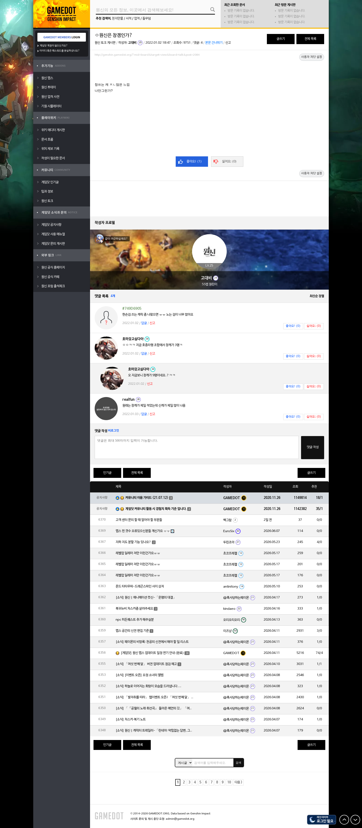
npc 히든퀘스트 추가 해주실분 (135, 620)
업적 (137, 18)
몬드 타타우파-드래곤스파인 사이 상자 (140, 586)
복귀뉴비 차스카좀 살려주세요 (134, 608)
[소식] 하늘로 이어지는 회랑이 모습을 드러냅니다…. (148, 686)
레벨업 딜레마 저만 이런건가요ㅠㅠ (138, 553)
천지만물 (117, 18)
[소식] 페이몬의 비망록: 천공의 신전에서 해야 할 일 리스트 (152, 642)
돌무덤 (146, 18)
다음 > (238, 782)
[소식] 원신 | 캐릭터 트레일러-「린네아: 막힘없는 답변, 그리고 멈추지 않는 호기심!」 (155, 730)
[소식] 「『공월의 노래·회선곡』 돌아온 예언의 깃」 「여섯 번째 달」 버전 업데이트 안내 (155, 708)
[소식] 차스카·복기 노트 (131, 719)
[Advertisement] (209, 71)
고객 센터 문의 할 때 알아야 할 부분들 (139, 520)
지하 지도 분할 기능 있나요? (133, 542)
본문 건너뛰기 (214, 43)
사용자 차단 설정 (311, 57)
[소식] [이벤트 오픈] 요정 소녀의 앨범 (139, 675)
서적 (128, 18)
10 (229, 782)
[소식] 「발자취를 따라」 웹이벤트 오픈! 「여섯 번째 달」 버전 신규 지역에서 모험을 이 (155, 697)
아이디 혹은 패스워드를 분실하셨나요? (60, 50)
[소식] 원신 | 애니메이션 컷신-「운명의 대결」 (146, 597)
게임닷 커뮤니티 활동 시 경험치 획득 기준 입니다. (156, 509)
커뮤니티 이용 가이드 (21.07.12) (146, 498)
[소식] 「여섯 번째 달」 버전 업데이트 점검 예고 (146, 664)
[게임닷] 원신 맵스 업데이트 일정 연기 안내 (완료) (152, 653)
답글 (144, 323)
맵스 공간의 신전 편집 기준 (132, 631)
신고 (228, 43)
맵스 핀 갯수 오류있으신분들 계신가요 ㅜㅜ (143, 531)
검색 (238, 762)
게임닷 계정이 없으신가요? (54, 45)
